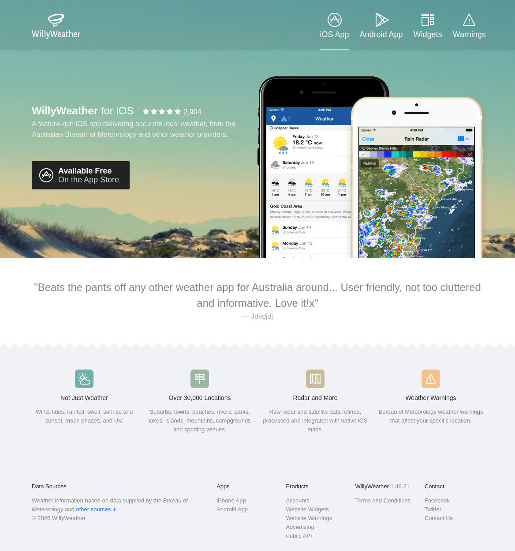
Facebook (437, 500)
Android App (381, 34)
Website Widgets (307, 509)
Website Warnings (309, 518)
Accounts (297, 500)
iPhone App (231, 500)
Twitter (433, 509)
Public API (299, 535)
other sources (93, 509)
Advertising (300, 527)
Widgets (428, 34)
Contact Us (439, 518)
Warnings (469, 34)
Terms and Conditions (383, 500)
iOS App (334, 34)
